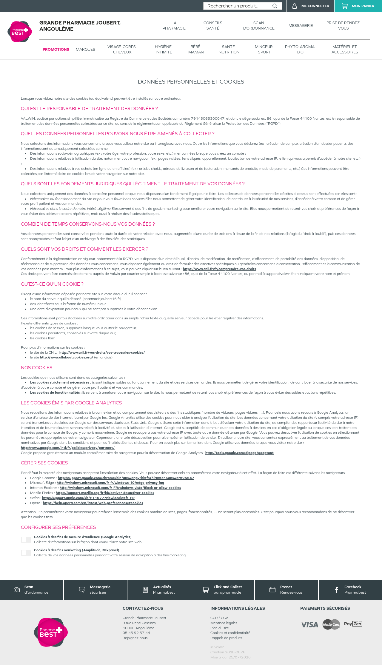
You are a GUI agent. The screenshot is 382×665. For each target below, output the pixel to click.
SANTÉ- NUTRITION (229, 49)
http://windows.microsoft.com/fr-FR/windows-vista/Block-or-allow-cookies (120, 488)
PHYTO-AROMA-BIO (300, 49)
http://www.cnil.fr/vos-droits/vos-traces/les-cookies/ (102, 352)
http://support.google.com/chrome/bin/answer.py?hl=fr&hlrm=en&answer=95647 (126, 478)
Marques (85, 49)
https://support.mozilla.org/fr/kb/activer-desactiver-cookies (105, 493)
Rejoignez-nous (135, 638)
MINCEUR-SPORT (264, 49)
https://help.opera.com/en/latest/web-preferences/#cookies (93, 503)
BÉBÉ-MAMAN (196, 49)
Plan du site (219, 628)
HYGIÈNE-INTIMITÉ (164, 49)
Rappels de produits (226, 638)
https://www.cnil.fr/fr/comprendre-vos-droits (219, 269)
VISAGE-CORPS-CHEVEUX (122, 49)
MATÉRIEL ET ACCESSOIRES (345, 49)
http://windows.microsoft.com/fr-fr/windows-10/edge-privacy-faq (110, 483)
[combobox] (236, 6)
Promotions (56, 49)
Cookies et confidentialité (230, 633)
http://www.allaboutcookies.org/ (66, 357)
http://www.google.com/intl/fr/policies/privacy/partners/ (68, 448)
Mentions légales (223, 623)
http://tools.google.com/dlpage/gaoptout (239, 453)
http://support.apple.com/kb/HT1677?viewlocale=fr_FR (88, 498)
